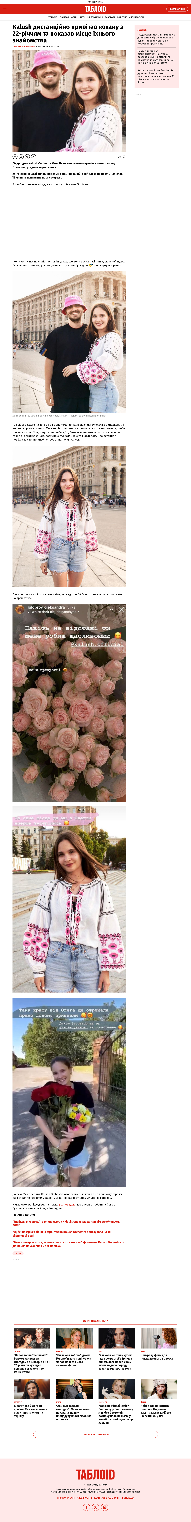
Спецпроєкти (136, 17)
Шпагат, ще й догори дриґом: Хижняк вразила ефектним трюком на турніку (30, 1411)
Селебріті (52, 17)
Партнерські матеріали (106, 1498)
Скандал (64, 17)
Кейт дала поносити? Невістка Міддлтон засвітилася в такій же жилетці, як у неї (156, 1411)
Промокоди (127, 1498)
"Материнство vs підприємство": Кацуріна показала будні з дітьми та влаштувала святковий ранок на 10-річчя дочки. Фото (155, 57)
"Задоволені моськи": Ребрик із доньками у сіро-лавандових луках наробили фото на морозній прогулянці (156, 39)
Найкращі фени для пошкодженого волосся (157, 1357)
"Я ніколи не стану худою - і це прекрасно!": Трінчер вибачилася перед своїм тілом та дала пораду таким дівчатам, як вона (116, 1362)
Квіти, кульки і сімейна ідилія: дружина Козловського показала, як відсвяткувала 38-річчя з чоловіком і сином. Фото (156, 76)
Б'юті (82, 17)
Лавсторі (110, 17)
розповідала (67, 1204)
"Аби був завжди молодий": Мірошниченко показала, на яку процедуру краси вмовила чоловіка (73, 1412)
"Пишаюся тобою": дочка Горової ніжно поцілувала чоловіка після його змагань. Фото (73, 1360)
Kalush (18, 1253)
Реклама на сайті (66, 1498)
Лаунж (142, 30)
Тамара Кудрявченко (23, 46)
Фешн (74, 17)
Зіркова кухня (95, 17)
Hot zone (122, 17)
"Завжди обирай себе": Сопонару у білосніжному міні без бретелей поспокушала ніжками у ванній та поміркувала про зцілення (117, 1414)
